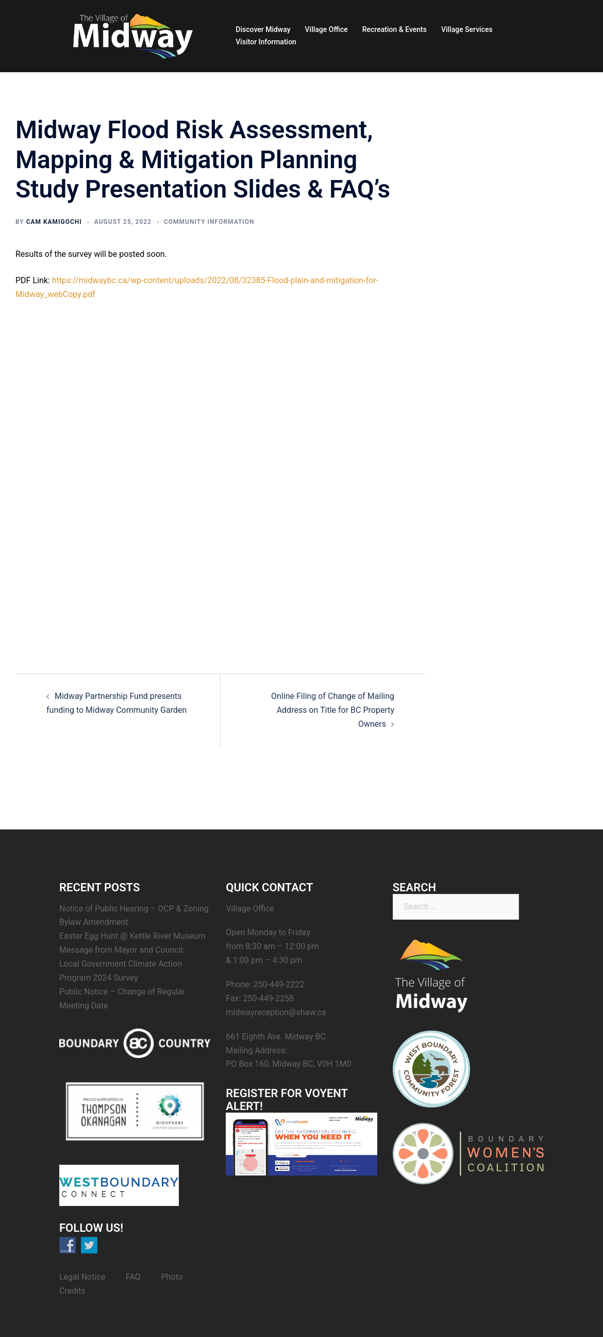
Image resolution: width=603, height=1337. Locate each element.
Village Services (467, 29)
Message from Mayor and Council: (122, 950)
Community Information (209, 221)
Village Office (326, 29)
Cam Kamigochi (54, 221)
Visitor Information (266, 42)
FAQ (133, 1277)
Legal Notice (82, 1277)
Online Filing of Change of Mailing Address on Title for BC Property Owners (332, 710)
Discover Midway (263, 29)
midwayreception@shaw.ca (276, 1012)
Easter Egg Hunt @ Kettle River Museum (132, 936)
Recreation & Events (394, 29)
